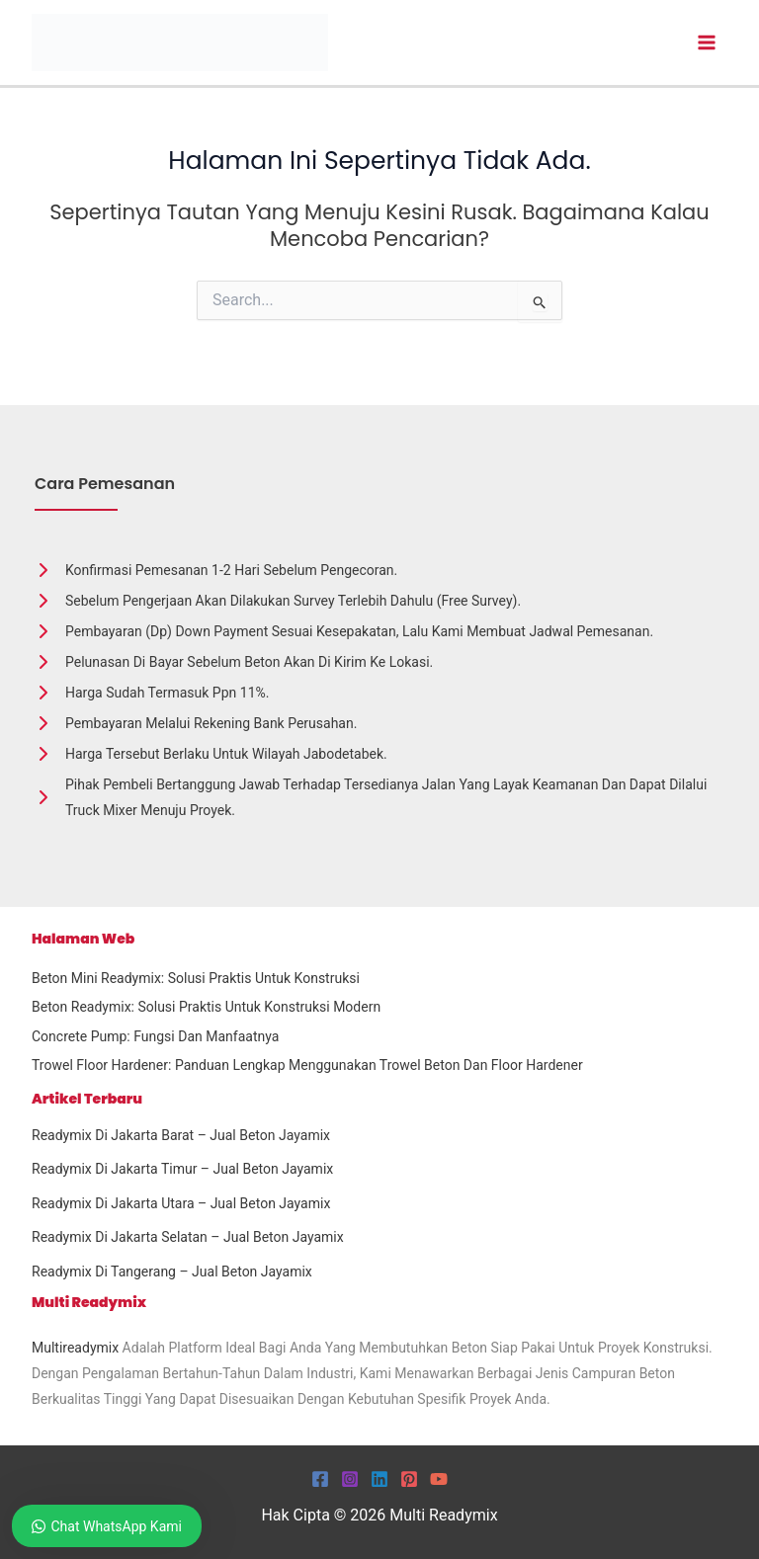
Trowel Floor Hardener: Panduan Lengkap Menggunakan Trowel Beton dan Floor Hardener (307, 1065)
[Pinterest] (409, 1479)
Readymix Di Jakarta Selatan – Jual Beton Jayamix (188, 1237)
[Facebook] (320, 1479)
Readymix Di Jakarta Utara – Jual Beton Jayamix (181, 1203)
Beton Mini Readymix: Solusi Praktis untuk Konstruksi (196, 978)
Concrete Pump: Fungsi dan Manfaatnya (155, 1036)
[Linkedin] (379, 1479)
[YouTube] (439, 1479)
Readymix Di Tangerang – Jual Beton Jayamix (172, 1271)
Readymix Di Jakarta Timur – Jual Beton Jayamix (182, 1169)
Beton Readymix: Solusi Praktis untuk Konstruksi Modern (206, 1007)
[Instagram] (350, 1479)
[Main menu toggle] (706, 43)
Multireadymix (75, 1347)
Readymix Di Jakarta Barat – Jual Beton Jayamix (181, 1135)
